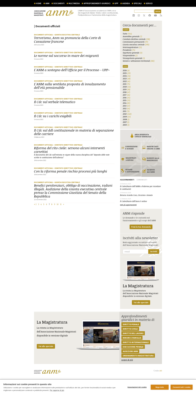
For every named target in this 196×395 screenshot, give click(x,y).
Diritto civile (130, 328)
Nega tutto (159, 387)
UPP (116, 3)
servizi (149, 3)
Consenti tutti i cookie (181, 387)
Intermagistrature (132, 47)
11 (61, 204)
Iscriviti (153, 251)
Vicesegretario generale (134, 58)
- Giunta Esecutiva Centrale (66, 34)
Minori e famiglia (132, 337)
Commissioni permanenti (135, 42)
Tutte (127, 33)
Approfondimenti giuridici (97, 3)
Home (38, 3)
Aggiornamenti (127, 179)
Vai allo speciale (46, 346)
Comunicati (142, 179)
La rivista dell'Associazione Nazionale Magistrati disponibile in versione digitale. (141, 282)
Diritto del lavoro (133, 333)
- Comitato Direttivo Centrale (67, 52)
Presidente (129, 50)
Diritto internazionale (136, 342)
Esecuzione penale (133, 346)
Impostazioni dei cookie (137, 387)
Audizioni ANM (130, 351)
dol (161, 371)
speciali (138, 3)
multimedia (74, 3)
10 (58, 204)
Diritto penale (131, 324)
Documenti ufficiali (43, 34)
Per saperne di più (57, 390)
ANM (47, 3)
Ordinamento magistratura (138, 355)
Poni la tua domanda (141, 227)
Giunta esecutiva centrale (136, 44)
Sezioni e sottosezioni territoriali (138, 61)
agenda (126, 3)
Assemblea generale (132, 36)
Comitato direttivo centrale (136, 39)
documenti (59, 3)
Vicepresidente (130, 55)
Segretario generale (132, 52)
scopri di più (127, 360)
